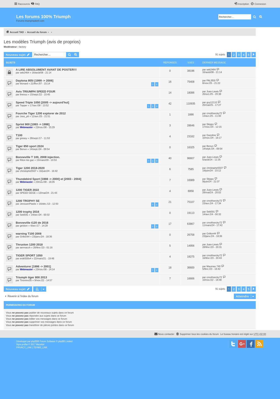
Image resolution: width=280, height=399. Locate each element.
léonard (24, 83)
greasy (23, 138)
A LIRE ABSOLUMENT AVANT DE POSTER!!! (46, 69)
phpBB (34, 341)
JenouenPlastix (28, 203)
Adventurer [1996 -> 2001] (33, 266)
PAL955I (210, 80)
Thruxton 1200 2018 (29, 244)
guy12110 (211, 102)
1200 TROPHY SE (28, 200)
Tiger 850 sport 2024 (30, 146)
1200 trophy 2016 (27, 211)
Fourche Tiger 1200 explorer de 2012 (41, 113)
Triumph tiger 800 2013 (31, 277)
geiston (24, 225)
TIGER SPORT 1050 (29, 255)
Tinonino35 (26, 280)
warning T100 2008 (28, 233)
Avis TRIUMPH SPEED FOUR (35, 91)
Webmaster (26, 127)
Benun (23, 149)
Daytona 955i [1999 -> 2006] (34, 80)
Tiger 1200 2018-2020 (30, 168)
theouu (23, 94)
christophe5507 (28, 171)
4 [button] (243, 55)
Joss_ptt (24, 116)
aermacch (25, 247)
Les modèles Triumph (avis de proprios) (42, 41)
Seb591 (24, 214)
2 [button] (233, 55)
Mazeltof (40, 344)
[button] (253, 54)
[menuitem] (35, 4)
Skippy (210, 124)
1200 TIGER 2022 (27, 190)
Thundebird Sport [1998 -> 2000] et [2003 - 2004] (48, 179)
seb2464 (24, 72)
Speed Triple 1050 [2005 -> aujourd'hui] (42, 102)
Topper (23, 105)
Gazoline (211, 135)
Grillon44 (25, 236)
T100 (19, 135)
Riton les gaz (27, 160)
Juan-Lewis (212, 91)
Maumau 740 (213, 266)
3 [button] (239, 55)
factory (22, 46)
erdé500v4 (25, 258)
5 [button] (248, 55)
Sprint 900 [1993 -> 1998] (32, 124)
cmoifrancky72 (214, 113)
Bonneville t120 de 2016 (32, 222)
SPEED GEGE (28, 193)
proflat (25, 344)
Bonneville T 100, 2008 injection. (38, 157)
